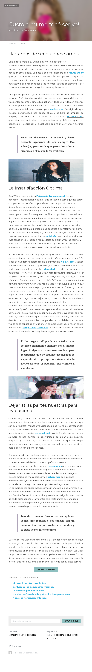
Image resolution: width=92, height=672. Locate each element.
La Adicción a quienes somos (62, 636)
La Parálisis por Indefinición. (29, 590)
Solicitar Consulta (46, 569)
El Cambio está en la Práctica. (29, 583)
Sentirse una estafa (22, 634)
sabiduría (50, 236)
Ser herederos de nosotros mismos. (33, 587)
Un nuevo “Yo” (75, 116)
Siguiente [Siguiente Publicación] (52, 631)
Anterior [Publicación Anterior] (13, 631)
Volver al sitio (11, 5)
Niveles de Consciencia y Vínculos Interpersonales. (42, 594)
